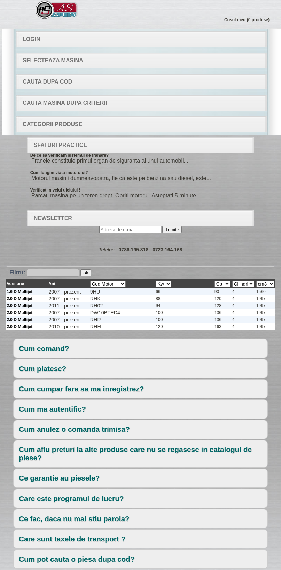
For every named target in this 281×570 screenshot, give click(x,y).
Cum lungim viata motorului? (59, 172)
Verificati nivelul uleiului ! (55, 190)
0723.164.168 (167, 249)
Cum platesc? (42, 369)
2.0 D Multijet (19, 298)
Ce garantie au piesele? (59, 478)
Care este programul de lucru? (71, 498)
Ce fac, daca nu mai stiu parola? (74, 519)
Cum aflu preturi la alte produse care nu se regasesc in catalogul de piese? (135, 453)
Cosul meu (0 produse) (247, 19)
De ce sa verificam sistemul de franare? (69, 155)
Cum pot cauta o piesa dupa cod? (77, 559)
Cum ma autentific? (52, 409)
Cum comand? (44, 348)
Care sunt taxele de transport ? (72, 539)
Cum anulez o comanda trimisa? (74, 429)
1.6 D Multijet (19, 291)
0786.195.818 (134, 249)
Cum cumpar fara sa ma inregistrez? (81, 389)
